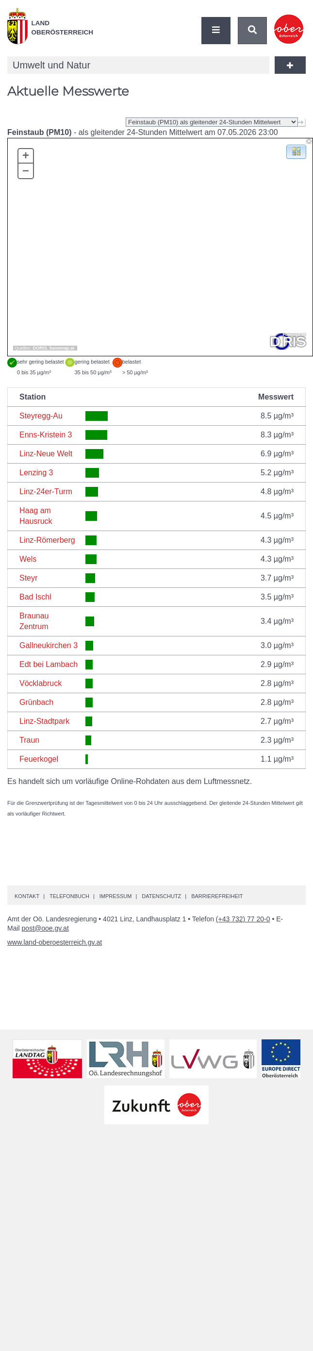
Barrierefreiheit (217, 896)
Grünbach (36, 702)
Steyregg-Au (41, 416)
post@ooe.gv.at (45, 928)
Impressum (115, 896)
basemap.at (61, 348)
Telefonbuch (69, 896)
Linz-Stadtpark (44, 721)
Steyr (28, 578)
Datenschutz (161, 896)
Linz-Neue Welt (45, 454)
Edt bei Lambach (48, 664)
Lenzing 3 (36, 472)
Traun (29, 740)
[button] (296, 151)
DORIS (40, 348)
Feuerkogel (38, 759)
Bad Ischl (35, 597)
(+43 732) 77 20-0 (243, 919)
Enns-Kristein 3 (45, 435)
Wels (27, 559)
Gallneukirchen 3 (48, 645)
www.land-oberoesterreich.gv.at (54, 942)
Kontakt (27, 896)
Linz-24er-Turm (45, 491)
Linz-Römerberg (47, 540)
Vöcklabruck (40, 683)
